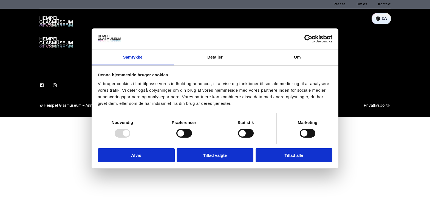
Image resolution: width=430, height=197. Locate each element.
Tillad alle (293, 155)
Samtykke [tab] (133, 57)
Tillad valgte (215, 155)
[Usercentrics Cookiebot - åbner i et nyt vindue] (308, 39)
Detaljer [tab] (215, 57)
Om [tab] (297, 57)
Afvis (136, 155)
